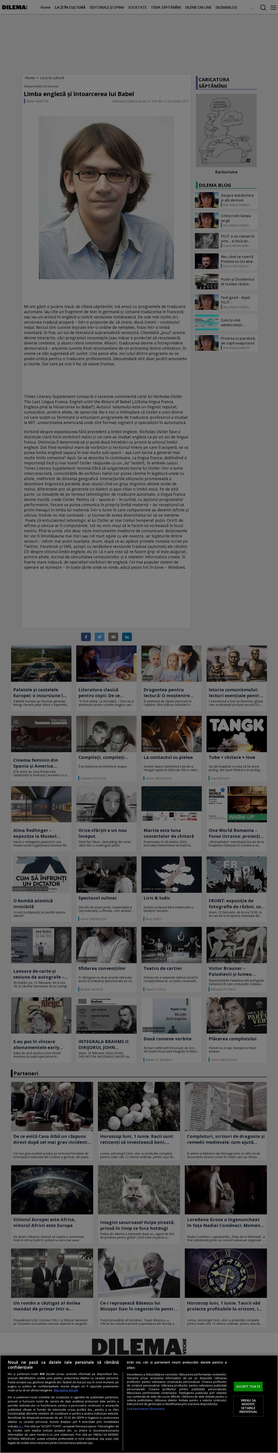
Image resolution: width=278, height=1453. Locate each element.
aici (20, 1426)
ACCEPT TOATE (248, 1386)
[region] (139, 1404)
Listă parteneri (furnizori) (145, 1409)
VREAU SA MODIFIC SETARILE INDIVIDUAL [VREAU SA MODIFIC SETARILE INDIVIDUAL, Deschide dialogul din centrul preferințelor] (248, 1406)
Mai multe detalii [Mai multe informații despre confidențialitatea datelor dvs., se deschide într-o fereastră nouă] (66, 1390)
